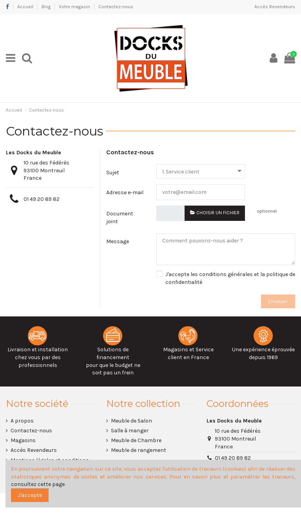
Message (117, 241)
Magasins (23, 440)
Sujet (112, 172)
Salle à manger (130, 431)
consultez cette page (38, 484)
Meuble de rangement (138, 450)
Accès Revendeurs (274, 6)
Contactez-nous (115, 6)
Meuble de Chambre (136, 440)
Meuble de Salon (131, 421)
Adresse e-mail (124, 192)
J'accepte (30, 495)
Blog (47, 6)
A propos (22, 421)
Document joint (119, 217)
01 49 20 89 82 (42, 199)
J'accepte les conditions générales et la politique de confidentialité (230, 278)
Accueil (25, 6)
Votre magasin (75, 6)
